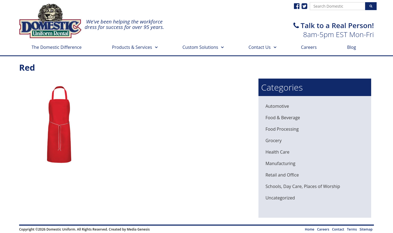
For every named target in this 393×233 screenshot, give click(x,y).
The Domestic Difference (57, 47)
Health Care (278, 152)
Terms (352, 229)
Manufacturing (280, 163)
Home (309, 229)
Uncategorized (280, 198)
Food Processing (282, 129)
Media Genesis (138, 229)
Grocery (274, 141)
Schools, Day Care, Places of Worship (303, 186)
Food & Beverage (283, 118)
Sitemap (366, 229)
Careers (309, 47)
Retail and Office (282, 175)
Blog (351, 47)
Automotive (277, 106)
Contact (338, 229)
